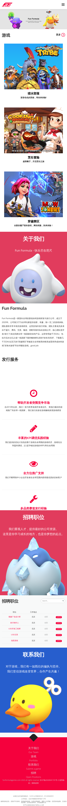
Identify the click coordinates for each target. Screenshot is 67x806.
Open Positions (33, 779)
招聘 (33, 776)
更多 (60, 34)
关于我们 (33, 751)
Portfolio (33, 763)
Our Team (33, 755)
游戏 (33, 759)
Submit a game (33, 771)
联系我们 (33, 767)
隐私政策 (35, 783)
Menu (63, 5)
